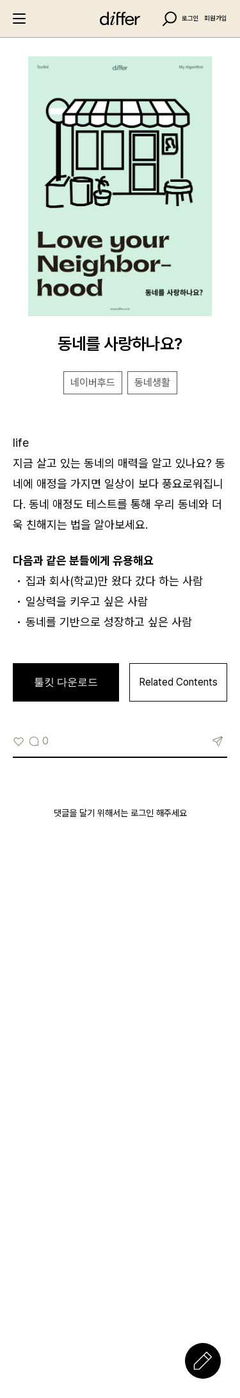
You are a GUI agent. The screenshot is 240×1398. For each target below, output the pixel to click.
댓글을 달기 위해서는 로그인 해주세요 (120, 813)
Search (170, 19)
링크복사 (217, 741)
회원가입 (215, 18)
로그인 (190, 18)
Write (203, 1361)
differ (120, 19)
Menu (19, 18)
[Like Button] (18, 741)
